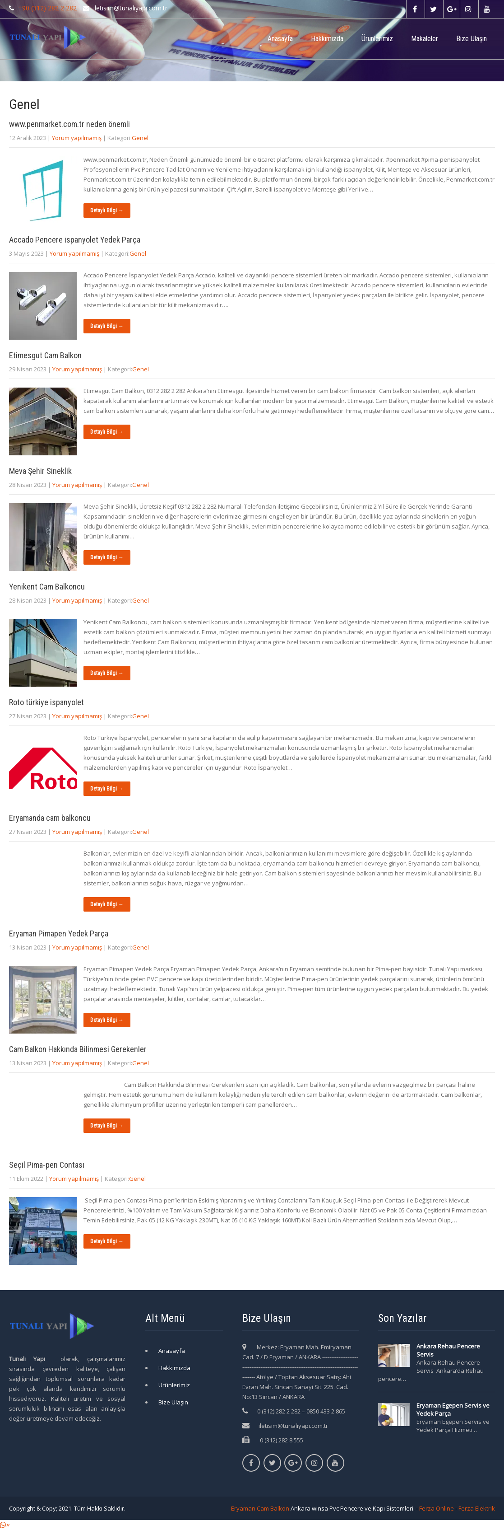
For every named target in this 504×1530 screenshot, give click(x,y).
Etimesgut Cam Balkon (45, 355)
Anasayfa (280, 38)
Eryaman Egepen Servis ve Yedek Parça (453, 1409)
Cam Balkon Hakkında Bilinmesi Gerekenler (78, 1049)
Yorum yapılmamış (77, 138)
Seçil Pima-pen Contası (46, 1165)
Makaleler (424, 38)
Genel (140, 138)
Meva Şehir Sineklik (40, 471)
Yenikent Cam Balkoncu (47, 586)
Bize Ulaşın (471, 38)
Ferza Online (436, 1508)
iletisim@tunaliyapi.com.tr (293, 1426)
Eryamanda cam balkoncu (50, 818)
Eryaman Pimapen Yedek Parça (58, 933)
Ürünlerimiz (377, 38)
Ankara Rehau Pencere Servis (448, 1350)
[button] (4, 1525)
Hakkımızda (327, 38)
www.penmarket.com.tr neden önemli (69, 124)
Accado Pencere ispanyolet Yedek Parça (74, 239)
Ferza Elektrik (476, 1508)
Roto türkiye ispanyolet (46, 702)
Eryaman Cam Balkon (260, 1508)
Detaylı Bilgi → (107, 210)
